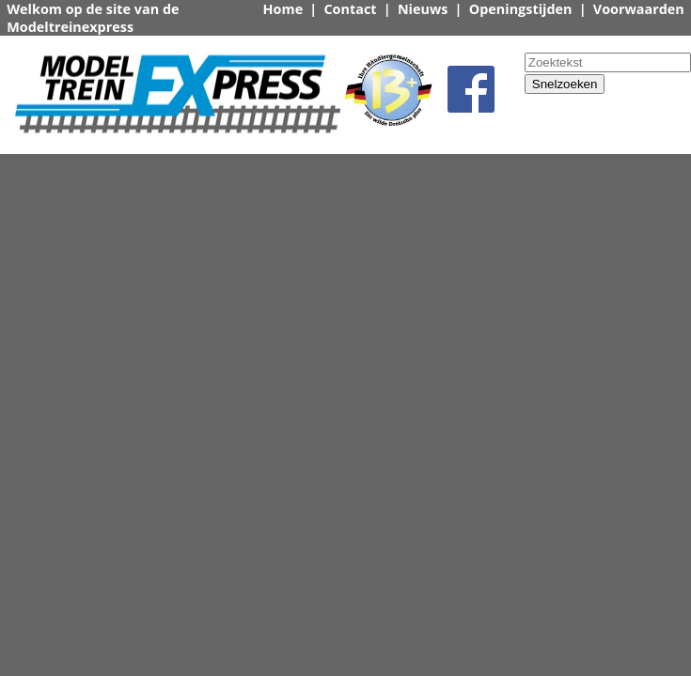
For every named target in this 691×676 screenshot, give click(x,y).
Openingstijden (521, 9)
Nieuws (423, 9)
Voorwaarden (638, 9)
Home (283, 9)
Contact (349, 9)
